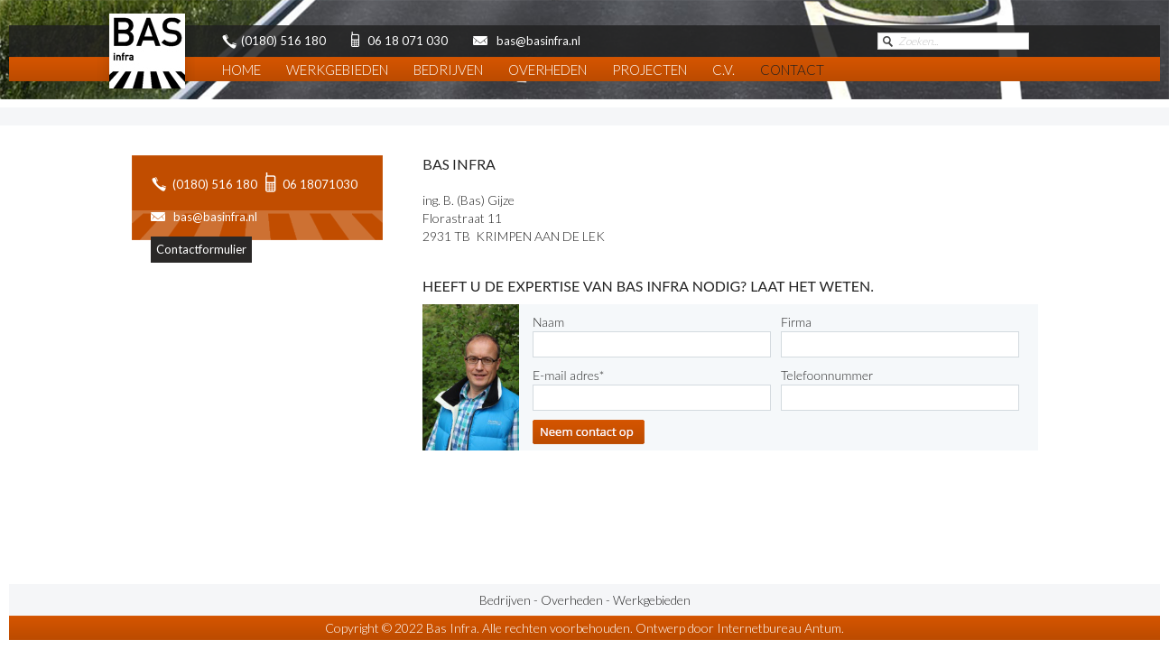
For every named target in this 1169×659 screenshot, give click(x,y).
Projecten (649, 69)
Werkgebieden (337, 69)
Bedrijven (448, 69)
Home (241, 69)
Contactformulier (201, 249)
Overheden (547, 69)
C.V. (723, 69)
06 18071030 (320, 184)
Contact (792, 69)
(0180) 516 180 (214, 184)
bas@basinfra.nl (215, 216)
